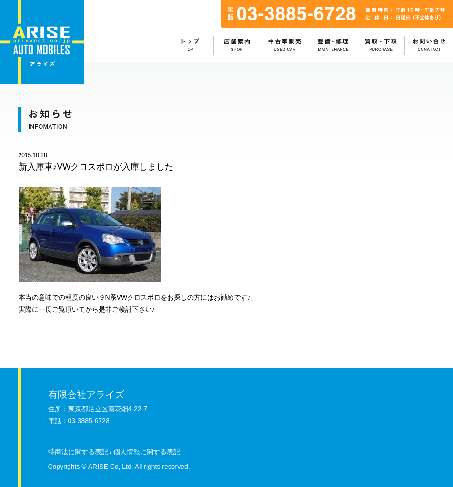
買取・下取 (381, 45)
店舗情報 (238, 45)
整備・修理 (334, 45)
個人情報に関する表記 (146, 452)
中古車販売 (286, 45)
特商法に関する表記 (78, 452)
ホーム (190, 45)
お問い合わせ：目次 (429, 45)
